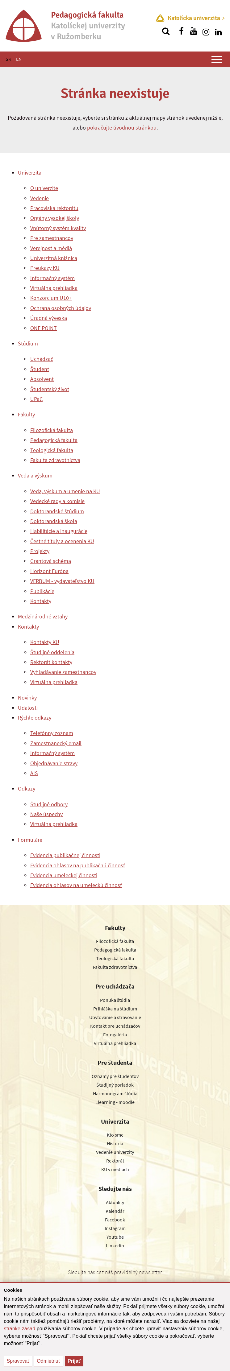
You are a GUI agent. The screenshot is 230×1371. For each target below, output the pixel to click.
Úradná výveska (48, 317)
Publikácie (42, 591)
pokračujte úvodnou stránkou (122, 127)
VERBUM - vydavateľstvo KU (62, 580)
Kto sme (115, 1135)
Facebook (115, 1219)
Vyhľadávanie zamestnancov (63, 671)
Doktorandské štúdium (57, 511)
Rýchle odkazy (34, 717)
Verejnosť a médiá (51, 248)
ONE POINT (43, 328)
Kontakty (40, 601)
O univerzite (44, 188)
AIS (34, 773)
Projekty (39, 551)
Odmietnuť (48, 1361)
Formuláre (30, 839)
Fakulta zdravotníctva (55, 460)
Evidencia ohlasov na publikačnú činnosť (77, 865)
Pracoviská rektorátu (54, 208)
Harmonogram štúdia (115, 1093)
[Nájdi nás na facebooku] (181, 31)
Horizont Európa (49, 571)
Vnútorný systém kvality (58, 228)
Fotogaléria (115, 1034)
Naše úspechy (46, 814)
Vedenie (39, 198)
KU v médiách (115, 1169)
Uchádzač (41, 358)
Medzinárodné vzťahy (43, 616)
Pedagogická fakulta (53, 440)
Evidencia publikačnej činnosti (65, 855)
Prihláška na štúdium (115, 1009)
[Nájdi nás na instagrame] (206, 31)
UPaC (36, 399)
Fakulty (26, 414)
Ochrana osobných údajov (60, 308)
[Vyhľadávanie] (166, 31)
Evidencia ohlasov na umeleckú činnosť (76, 885)
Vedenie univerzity (115, 1152)
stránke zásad (20, 1328)
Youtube (115, 1237)
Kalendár (115, 1211)
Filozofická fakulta (51, 430)
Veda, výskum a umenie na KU (65, 491)
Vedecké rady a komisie (57, 501)
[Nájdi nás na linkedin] (218, 31)
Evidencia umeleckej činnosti (63, 875)
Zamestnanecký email (56, 743)
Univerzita (29, 172)
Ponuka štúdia (115, 1000)
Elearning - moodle (115, 1102)
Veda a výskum (35, 475)
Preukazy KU (45, 267)
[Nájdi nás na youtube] (193, 31)
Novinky (27, 697)
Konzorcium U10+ (51, 297)
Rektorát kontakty (51, 662)
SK (8, 59)
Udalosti (28, 707)
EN (19, 59)
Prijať (74, 1361)
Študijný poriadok (115, 1085)
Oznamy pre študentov (115, 1076)
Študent (39, 369)
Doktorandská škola (53, 521)
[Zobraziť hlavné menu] (216, 59)
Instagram (115, 1228)
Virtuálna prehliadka (53, 287)
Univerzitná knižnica (53, 258)
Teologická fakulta (51, 450)
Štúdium (28, 343)
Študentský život (49, 389)
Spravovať (18, 1361)
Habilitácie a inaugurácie (58, 531)
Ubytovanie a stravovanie (115, 1017)
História (115, 1143)
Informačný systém (52, 278)
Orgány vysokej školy (54, 217)
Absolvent (42, 378)
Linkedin (115, 1245)
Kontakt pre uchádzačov (115, 1026)
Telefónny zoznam (51, 733)
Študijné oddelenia (52, 652)
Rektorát (115, 1161)
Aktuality (115, 1202)
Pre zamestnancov (51, 238)
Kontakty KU (44, 642)
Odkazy (26, 788)
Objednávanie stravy (53, 763)
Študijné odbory (49, 804)
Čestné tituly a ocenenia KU (62, 541)
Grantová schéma (50, 560)
